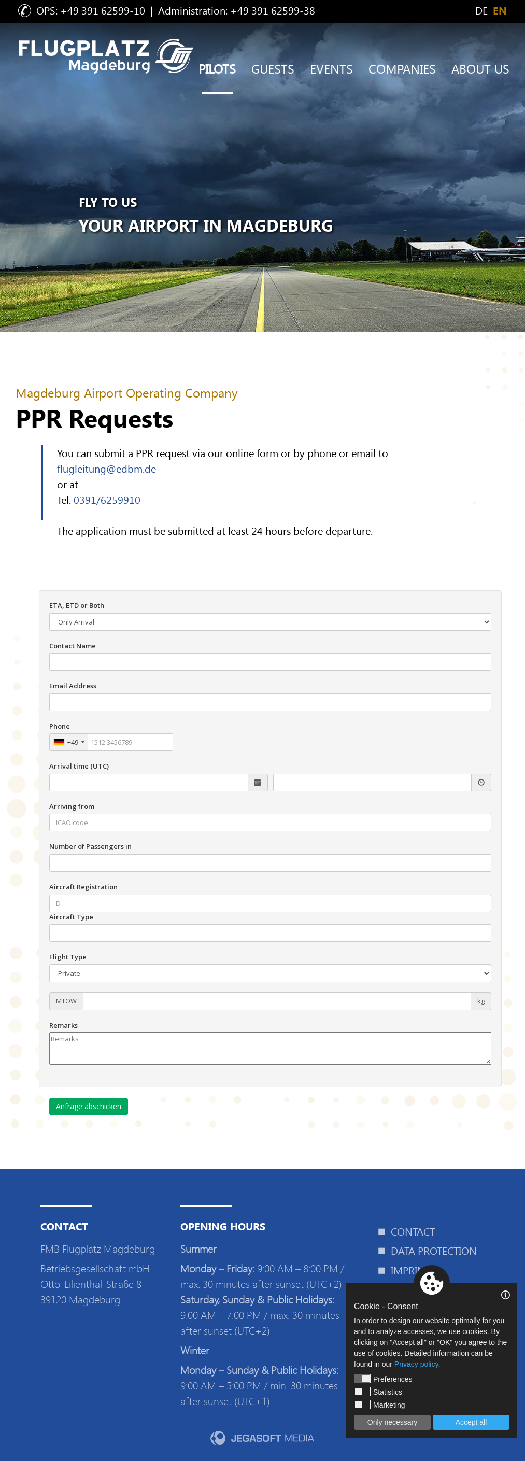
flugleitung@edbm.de (106, 468)
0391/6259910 (107, 499)
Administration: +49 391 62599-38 (236, 10)
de (481, 10)
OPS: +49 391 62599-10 (90, 10)
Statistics (378, 1391)
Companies (402, 69)
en (500, 11)
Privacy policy (416, 1364)
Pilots (217, 69)
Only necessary (392, 1422)
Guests (272, 69)
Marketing (379, 1404)
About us (480, 69)
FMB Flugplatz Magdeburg (97, 1249)
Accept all (471, 1422)
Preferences (383, 1378)
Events (331, 69)
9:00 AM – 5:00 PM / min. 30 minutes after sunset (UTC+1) (259, 1385)
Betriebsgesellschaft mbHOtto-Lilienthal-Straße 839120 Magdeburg (95, 1284)
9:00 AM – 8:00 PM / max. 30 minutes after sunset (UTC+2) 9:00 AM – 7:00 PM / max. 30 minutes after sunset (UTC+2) (262, 1299)
